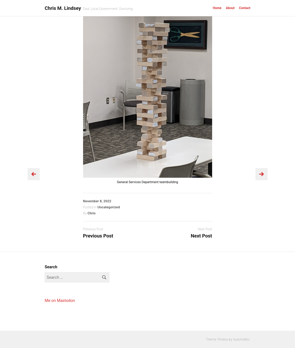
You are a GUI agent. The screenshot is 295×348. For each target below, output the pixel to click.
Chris (92, 213)
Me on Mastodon (60, 300)
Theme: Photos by (219, 339)
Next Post (201, 236)
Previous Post (98, 236)
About (230, 8)
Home (217, 8)
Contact (244, 8)
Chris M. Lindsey (63, 8)
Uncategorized (109, 207)
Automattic (241, 339)
